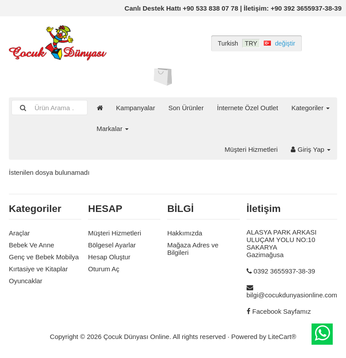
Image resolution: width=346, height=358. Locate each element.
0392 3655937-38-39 (284, 271)
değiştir (285, 43)
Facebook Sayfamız (281, 311)
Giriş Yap (311, 149)
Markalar (113, 128)
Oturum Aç (103, 269)
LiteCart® (282, 336)
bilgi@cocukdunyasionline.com (292, 295)
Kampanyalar (135, 108)
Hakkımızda (184, 233)
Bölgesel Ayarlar (112, 245)
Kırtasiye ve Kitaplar (38, 269)
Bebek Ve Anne (31, 245)
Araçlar (19, 233)
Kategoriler (310, 108)
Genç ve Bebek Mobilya (44, 257)
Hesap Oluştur (109, 257)
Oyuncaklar (25, 281)
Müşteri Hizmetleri (251, 149)
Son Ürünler (186, 108)
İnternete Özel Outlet (247, 108)
